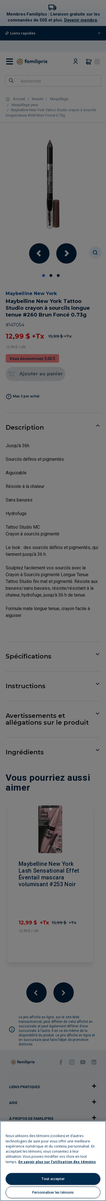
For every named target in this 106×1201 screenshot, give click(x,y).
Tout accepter (53, 1178)
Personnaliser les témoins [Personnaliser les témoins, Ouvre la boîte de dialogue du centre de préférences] (53, 1192)
